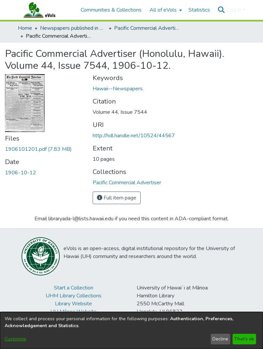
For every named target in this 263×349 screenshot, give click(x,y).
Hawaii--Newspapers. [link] (118, 88)
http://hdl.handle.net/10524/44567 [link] (134, 135)
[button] (221, 10)
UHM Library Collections (74, 295)
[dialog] (131, 330)
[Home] (46, 10)
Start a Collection (73, 287)
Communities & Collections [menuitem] (111, 10)
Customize (15, 339)
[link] (38, 149)
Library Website (73, 303)
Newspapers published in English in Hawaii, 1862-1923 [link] (73, 28)
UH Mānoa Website (73, 311)
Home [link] (25, 28)
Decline (220, 339)
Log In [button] (235, 10)
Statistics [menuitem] (199, 10)
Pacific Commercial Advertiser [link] (147, 28)
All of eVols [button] (163, 10)
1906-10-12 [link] (20, 172)
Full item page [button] (116, 197)
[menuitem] (165, 10)
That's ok (244, 339)
